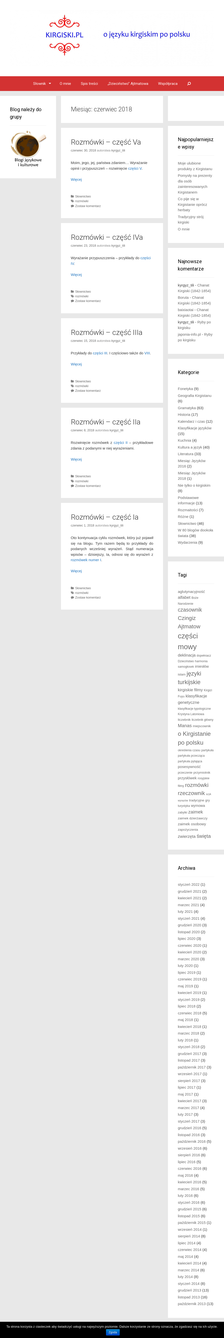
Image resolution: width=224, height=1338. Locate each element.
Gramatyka (187, 408)
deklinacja (186, 655)
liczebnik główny (202, 720)
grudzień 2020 (189, 925)
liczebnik (184, 720)
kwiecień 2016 (189, 1182)
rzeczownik (191, 793)
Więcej (76, 179)
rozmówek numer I (86, 560)
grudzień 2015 (189, 1209)
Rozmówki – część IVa (107, 237)
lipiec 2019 (186, 972)
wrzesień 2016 (190, 1148)
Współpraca (168, 83)
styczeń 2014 (188, 1283)
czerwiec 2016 (189, 1168)
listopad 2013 (189, 1297)
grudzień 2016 (189, 1128)
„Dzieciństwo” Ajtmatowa (128, 83)
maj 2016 (185, 1175)
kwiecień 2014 (189, 1263)
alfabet (184, 597)
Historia (184, 414)
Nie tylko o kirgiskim (194, 485)
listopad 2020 (189, 932)
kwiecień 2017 (189, 1101)
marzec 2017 (188, 1108)
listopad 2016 (189, 1135)
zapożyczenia (188, 829)
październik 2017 (192, 1067)
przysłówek (187, 778)
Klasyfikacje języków (194, 428)
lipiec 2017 (186, 1087)
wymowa (198, 806)
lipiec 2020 (186, 938)
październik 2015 (192, 1222)
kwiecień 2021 (189, 898)
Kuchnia (184, 440)
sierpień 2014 (189, 1236)
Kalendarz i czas (191, 421)
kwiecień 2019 (189, 993)
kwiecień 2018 (189, 1026)
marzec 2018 (188, 1033)
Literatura (185, 454)
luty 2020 (185, 965)
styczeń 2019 (188, 999)
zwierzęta (186, 836)
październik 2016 (192, 1141)
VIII (147, 353)
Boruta (183, 297)
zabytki (182, 812)
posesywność (189, 767)
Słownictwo (83, 196)
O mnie (65, 83)
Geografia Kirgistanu (194, 395)
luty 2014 (185, 1277)
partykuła (207, 750)
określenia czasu (189, 750)
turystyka (184, 806)
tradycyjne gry (199, 800)
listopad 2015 (189, 1216)
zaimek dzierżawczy (192, 818)
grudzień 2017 (189, 1054)
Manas (185, 725)
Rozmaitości (188, 510)
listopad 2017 (189, 1060)
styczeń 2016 (188, 1202)
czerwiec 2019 (189, 979)
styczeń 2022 (188, 884)
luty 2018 (185, 1040)
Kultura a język (190, 447)
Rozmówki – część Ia (104, 517)
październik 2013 (192, 1304)
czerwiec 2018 (189, 1013)
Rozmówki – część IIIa (106, 332)
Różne (183, 516)
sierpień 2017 (189, 1081)
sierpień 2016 (189, 1155)
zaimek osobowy (192, 824)
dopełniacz (204, 655)
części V (134, 168)
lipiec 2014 (186, 1243)
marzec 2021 (188, 905)
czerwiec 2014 (189, 1250)
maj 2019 (185, 986)
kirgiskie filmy (190, 690)
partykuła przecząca (191, 755)
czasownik (190, 610)
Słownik (39, 83)
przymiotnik (202, 772)
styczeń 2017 (188, 1121)
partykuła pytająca (190, 761)
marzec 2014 (188, 1270)
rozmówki (82, 201)
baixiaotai (185, 310)
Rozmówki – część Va (106, 142)
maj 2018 (185, 1020)
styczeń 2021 (188, 918)
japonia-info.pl (189, 334)
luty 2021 (185, 911)
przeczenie (185, 772)
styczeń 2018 (188, 1047)
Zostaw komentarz (88, 206)
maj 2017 (185, 1094)
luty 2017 (185, 1114)
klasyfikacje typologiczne (194, 708)
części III (100, 353)
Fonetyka (185, 389)
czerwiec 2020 (189, 945)
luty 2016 (185, 1195)
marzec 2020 (188, 959)
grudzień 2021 (189, 891)
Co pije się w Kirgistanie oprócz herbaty (192, 204)
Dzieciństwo (186, 661)
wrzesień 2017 (190, 1074)
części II (121, 442)
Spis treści (89, 83)
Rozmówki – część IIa (105, 422)
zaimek (195, 811)
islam (182, 674)
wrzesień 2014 (190, 1229)
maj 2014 (185, 1256)
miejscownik (202, 726)
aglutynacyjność (191, 591)
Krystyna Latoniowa (191, 714)
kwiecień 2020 (189, 952)
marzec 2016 (188, 1189)
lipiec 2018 (186, 1006)
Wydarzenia (187, 542)
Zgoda (113, 1332)
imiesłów (202, 666)
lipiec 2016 (186, 1162)
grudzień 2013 (189, 1290)
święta (204, 836)
